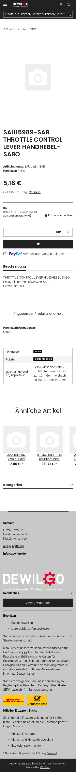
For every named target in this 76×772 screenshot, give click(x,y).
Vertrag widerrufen (38, 602)
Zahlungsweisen (22, 622)
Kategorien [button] (12, 485)
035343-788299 (13, 546)
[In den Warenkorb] (6, 40)
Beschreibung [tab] (14, 266)
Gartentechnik (43, 358)
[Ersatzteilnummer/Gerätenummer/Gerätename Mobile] (34, 14)
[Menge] (32, 232)
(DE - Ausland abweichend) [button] (21, 213)
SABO (37, 351)
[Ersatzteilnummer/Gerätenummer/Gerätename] (69, 14)
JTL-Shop (45, 767)
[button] (61, 4)
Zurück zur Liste (16, 29)
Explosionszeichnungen (26, 745)
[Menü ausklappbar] (5, 2)
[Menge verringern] (7, 232)
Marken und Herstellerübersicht (32, 739)
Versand (35, 192)
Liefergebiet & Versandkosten (30, 628)
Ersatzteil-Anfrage (23, 733)
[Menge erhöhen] (68, 232)
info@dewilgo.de (14, 553)
